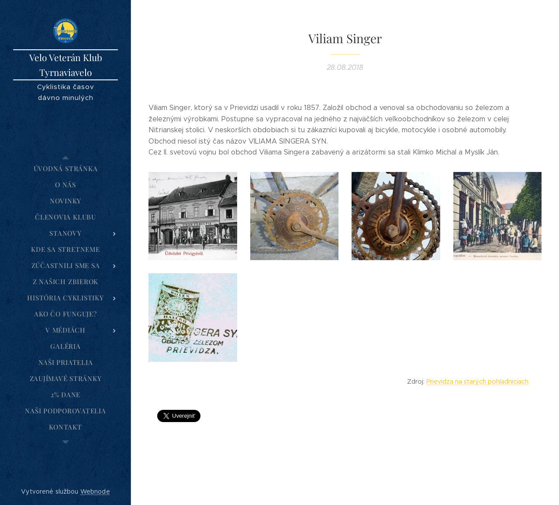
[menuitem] (65, 169)
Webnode (95, 491)
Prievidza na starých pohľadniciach (477, 381)
